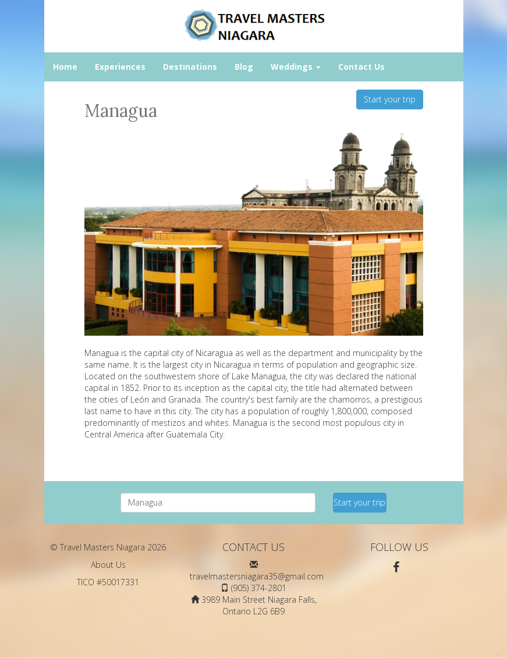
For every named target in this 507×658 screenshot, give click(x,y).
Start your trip (390, 99)
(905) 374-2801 (258, 587)
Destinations (190, 66)
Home (65, 66)
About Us (108, 564)
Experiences (120, 66)
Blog (244, 66)
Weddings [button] (296, 66)
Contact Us (361, 66)
